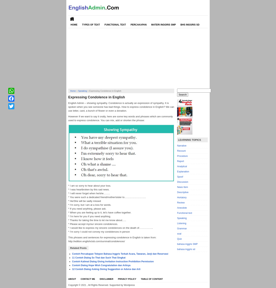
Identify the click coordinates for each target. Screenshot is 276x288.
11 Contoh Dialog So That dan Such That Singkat (99, 257)
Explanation (183, 171)
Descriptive (182, 192)
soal (179, 233)
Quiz (179, 239)
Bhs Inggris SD (189, 24)
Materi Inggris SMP (163, 24)
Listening (181, 223)
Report (180, 161)
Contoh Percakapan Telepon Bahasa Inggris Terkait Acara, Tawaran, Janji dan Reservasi (120, 254)
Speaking (82, 91)
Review (181, 202)
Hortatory (181, 197)
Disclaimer (106, 279)
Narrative (181, 145)
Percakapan (139, 24)
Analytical (182, 166)
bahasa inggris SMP (187, 244)
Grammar (182, 228)
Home (74, 24)
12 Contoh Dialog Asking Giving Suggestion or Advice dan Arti (106, 269)
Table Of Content (152, 279)
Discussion (182, 182)
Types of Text (91, 24)
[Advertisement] (138, 57)
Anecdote (182, 208)
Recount (181, 151)
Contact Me (88, 279)
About (72, 279)
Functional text (184, 213)
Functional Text (115, 24)
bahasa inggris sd (186, 249)
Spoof (180, 176)
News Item (182, 187)
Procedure (182, 156)
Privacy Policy (127, 279)
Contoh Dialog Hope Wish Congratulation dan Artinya (101, 265)
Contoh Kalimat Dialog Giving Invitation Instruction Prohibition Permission (113, 261)
